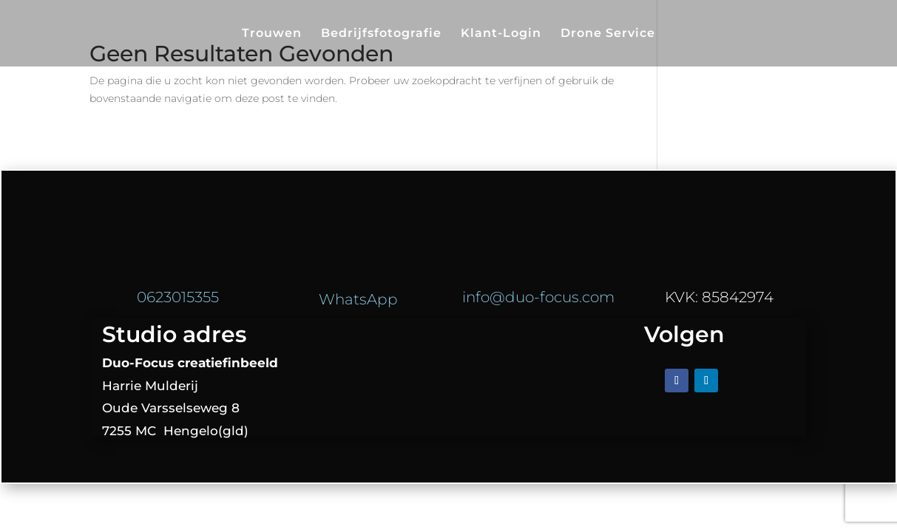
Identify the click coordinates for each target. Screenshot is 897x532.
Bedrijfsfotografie (381, 34)
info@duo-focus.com (538, 297)
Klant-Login (501, 34)
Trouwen (272, 34)
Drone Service (608, 34)
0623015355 (178, 297)
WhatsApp (358, 299)
